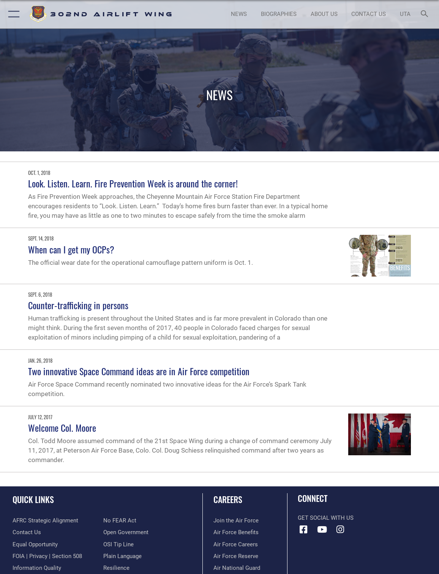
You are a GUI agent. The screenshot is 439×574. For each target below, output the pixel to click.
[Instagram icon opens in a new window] (340, 529)
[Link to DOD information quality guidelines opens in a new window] (37, 568)
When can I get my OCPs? (71, 249)
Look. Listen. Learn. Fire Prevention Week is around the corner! (133, 183)
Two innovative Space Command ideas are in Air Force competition (139, 371)
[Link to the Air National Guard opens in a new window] (236, 568)
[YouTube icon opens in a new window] (322, 529)
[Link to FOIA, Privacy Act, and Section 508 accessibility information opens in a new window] (47, 556)
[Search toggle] (425, 14)
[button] (12, 14)
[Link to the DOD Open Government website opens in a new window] (125, 532)
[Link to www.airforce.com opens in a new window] (236, 520)
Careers (227, 499)
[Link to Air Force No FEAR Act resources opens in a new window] (119, 520)
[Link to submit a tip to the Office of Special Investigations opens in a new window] (118, 544)
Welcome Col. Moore (62, 427)
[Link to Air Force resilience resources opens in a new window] (116, 568)
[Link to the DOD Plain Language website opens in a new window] (122, 556)
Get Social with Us (326, 517)
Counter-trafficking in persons (78, 305)
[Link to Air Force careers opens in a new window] (235, 544)
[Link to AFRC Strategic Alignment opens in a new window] (45, 520)
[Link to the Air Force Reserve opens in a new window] (235, 556)
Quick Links (33, 499)
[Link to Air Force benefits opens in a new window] (236, 532)
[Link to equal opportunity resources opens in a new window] (35, 544)
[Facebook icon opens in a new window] (303, 529)
